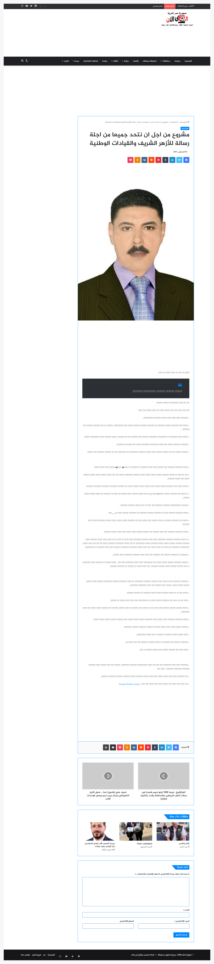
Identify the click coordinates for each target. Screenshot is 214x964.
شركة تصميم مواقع (147, 955)
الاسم (186, 910)
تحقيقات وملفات (150, 61)
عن (44, 955)
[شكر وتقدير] (173, 831)
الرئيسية (188, 61)
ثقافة (115, 61)
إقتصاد (135, 61)
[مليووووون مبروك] (135, 831)
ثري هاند (134, 955)
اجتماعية (174, 122)
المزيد (66, 61)
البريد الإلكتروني (181, 921)
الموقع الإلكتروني (127, 921)
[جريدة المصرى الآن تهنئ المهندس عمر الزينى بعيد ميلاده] (98, 831)
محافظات (166, 61)
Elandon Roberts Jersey (129, 684)
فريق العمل (36, 955)
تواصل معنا (25, 955)
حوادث (104, 61)
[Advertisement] (77, 33)
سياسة (177, 61)
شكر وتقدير (157, 6)
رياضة (126, 61)
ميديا (77, 61)
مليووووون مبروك (144, 843)
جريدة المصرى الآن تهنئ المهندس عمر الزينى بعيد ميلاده (100, 845)
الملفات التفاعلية (90, 61)
